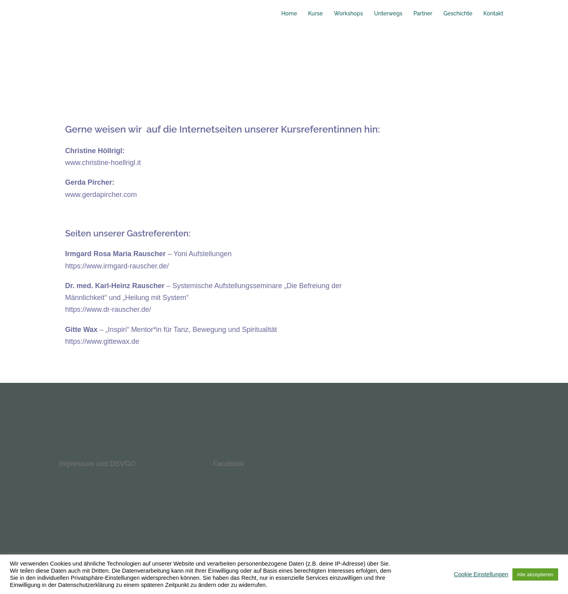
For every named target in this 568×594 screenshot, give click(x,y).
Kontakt (493, 13)
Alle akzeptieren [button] (535, 574)
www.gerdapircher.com (101, 195)
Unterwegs (388, 13)
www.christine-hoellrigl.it (103, 163)
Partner (422, 13)
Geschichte (457, 13)
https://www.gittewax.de (102, 341)
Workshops (348, 13)
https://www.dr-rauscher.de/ (108, 309)
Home (289, 13)
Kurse (315, 13)
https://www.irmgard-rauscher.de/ (117, 266)
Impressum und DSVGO (97, 464)
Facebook (228, 464)
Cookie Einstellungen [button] (481, 574)
